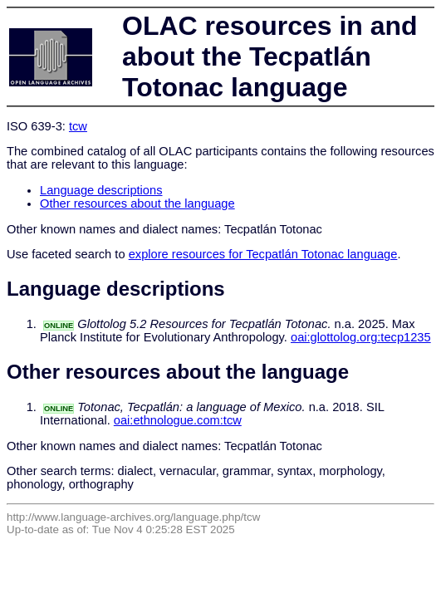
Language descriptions (101, 190)
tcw (78, 126)
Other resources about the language (137, 203)
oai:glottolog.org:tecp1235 (361, 337)
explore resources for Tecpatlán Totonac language (263, 254)
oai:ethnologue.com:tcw (178, 420)
